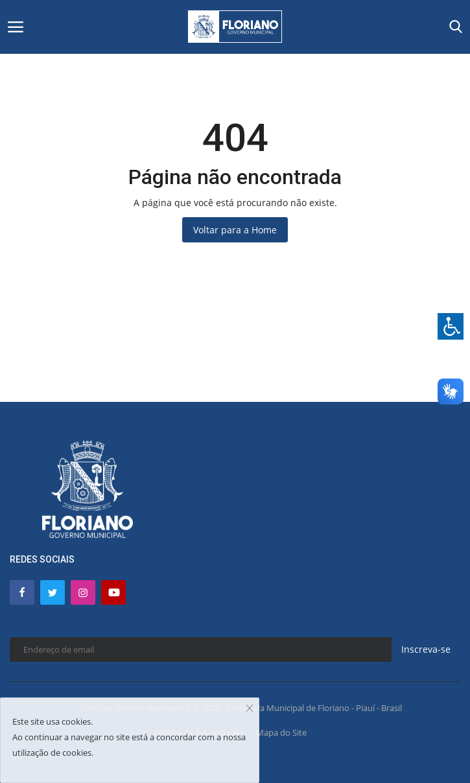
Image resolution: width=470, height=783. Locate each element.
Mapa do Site (281, 732)
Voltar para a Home (235, 230)
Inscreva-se (426, 649)
